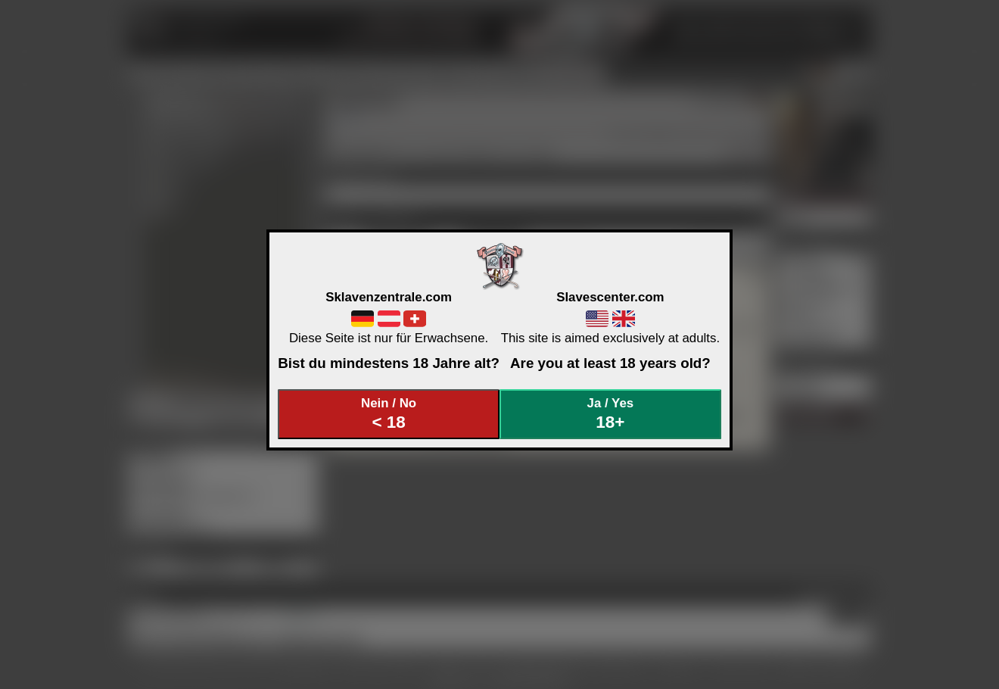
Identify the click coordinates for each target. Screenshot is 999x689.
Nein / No (389, 414)
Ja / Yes (610, 414)
